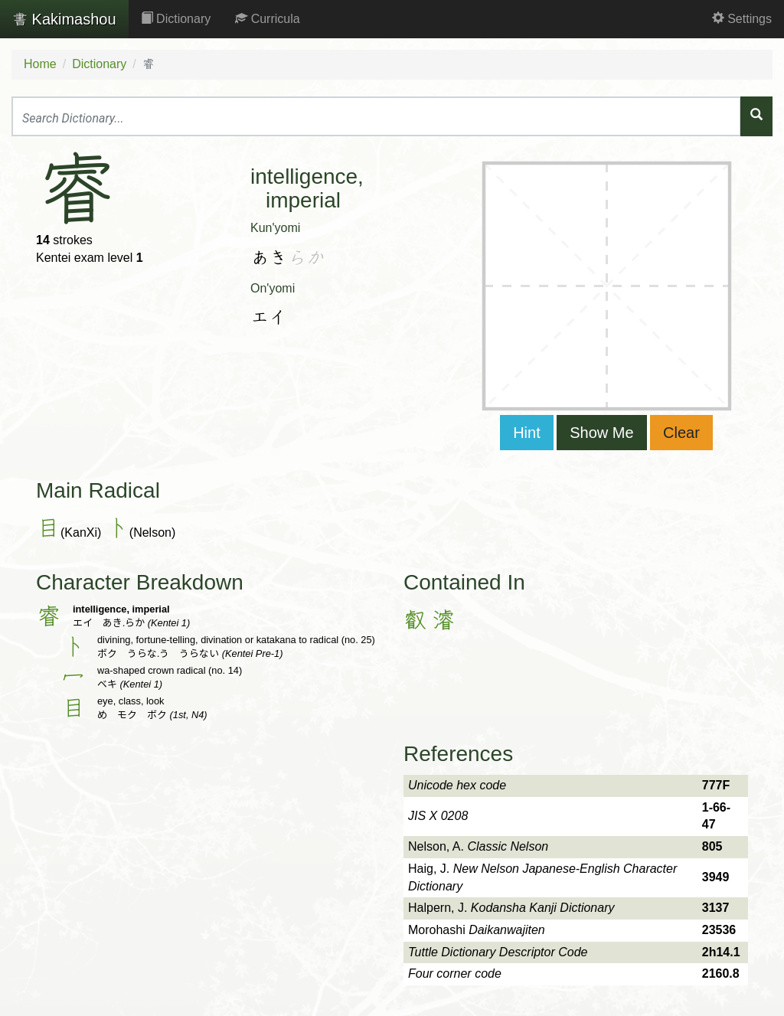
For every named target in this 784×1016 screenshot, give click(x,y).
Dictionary (176, 18)
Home (40, 63)
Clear (681, 432)
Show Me (601, 432)
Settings (742, 18)
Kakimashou (64, 19)
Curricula (267, 18)
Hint (527, 432)
